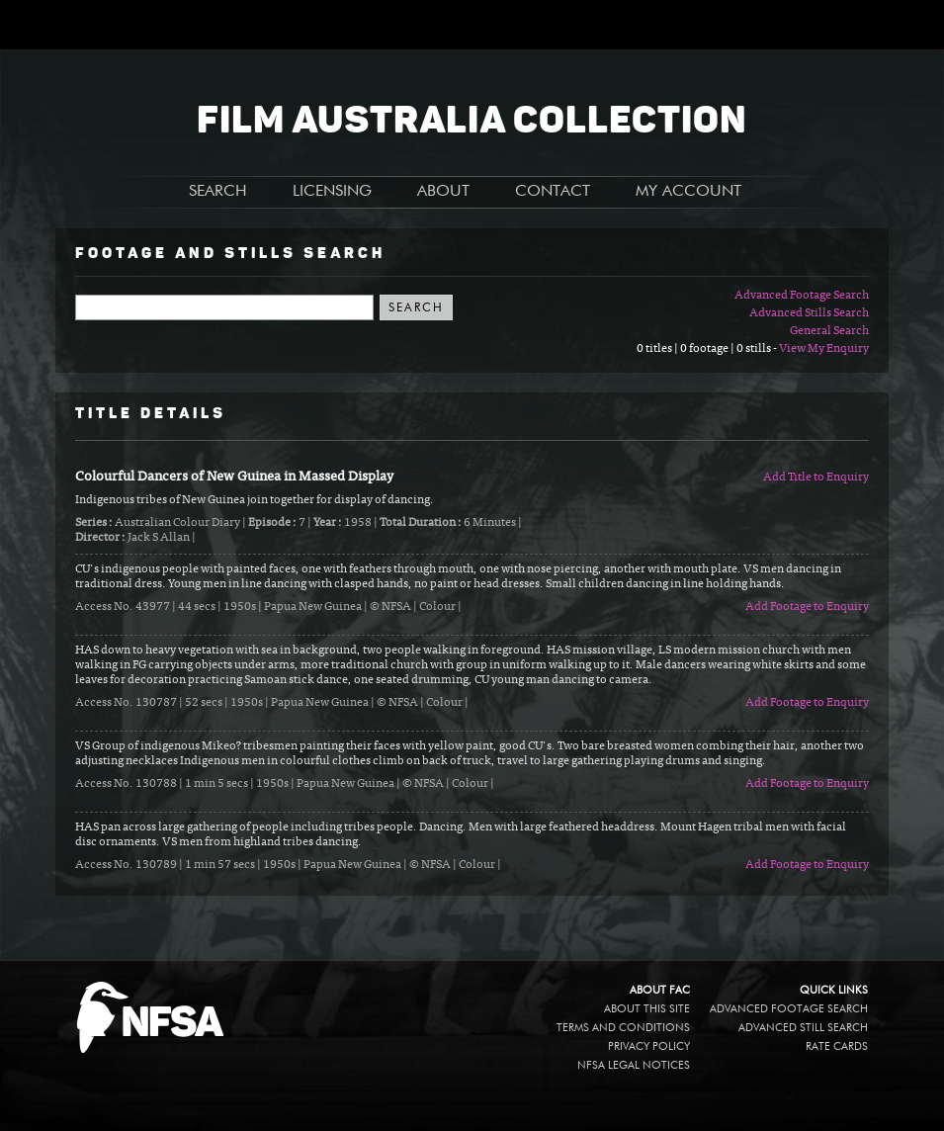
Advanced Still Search (803, 1027)
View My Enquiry (824, 349)
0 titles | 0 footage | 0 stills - (708, 349)
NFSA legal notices (633, 1065)
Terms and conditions (623, 1027)
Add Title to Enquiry (816, 477)
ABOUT (443, 192)
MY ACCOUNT (688, 192)
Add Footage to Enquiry (807, 607)
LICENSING (332, 192)
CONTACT (552, 192)
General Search (829, 331)
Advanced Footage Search (801, 296)
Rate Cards (837, 1046)
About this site (647, 1008)
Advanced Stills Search (809, 313)
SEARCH (218, 192)
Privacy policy (649, 1046)
